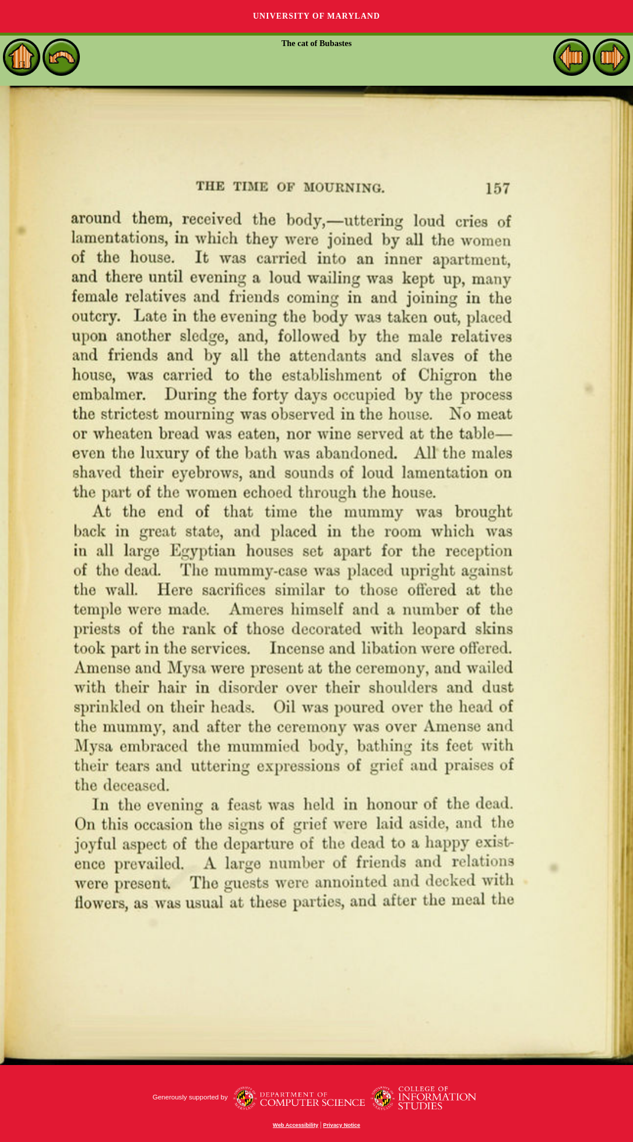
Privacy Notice (341, 1125)
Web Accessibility (295, 1125)
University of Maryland (316, 16)
